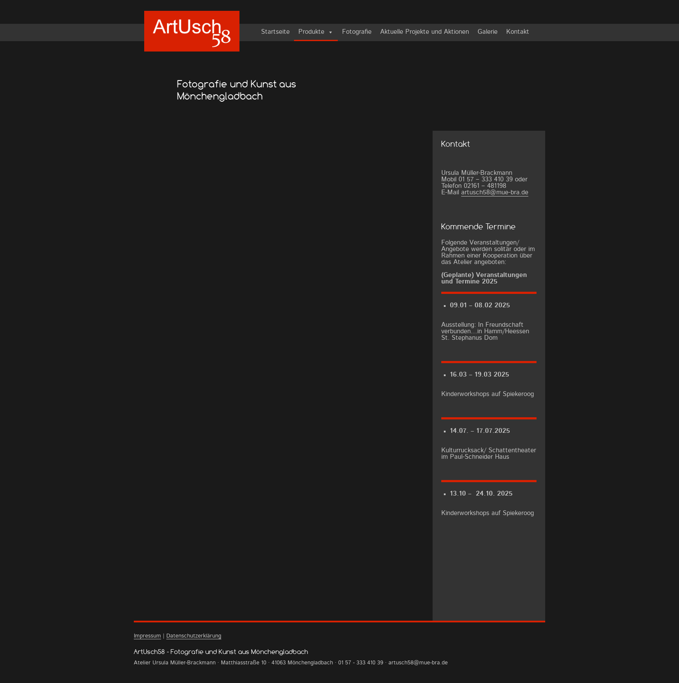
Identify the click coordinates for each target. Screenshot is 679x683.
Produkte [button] (311, 32)
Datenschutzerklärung (193, 636)
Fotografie (357, 32)
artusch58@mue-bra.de (494, 193)
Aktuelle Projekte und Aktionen (424, 32)
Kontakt (517, 32)
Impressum (147, 636)
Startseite (275, 32)
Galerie (488, 32)
